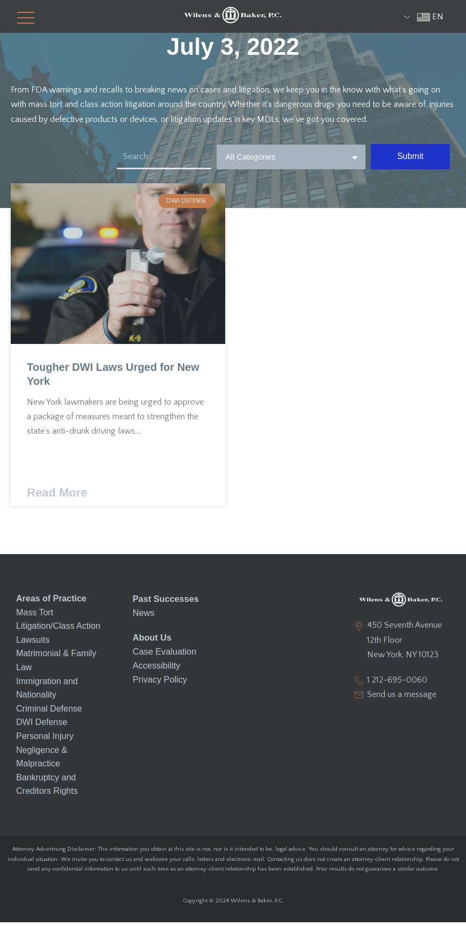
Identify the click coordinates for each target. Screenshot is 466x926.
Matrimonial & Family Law (56, 664)
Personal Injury (45, 739)
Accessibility (156, 668)
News (143, 616)
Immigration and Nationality (47, 692)
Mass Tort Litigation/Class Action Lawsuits (58, 630)
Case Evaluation (164, 654)
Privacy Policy (160, 681)
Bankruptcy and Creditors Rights (47, 788)
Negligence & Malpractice (41, 760)
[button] (21, 16)
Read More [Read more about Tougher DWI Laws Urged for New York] (57, 497)
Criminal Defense (49, 712)
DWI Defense (41, 726)
